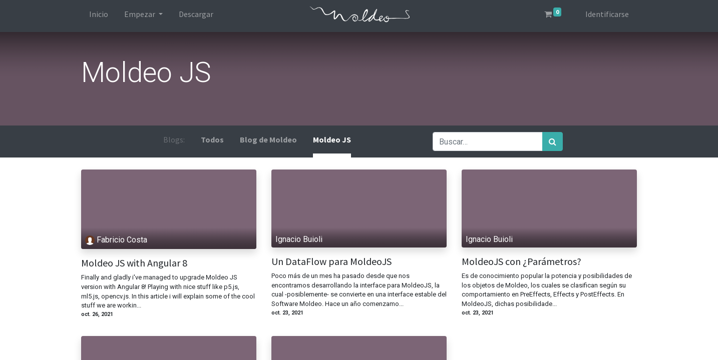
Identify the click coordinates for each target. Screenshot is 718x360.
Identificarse (607, 14)
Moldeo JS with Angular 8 (134, 263)
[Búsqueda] (552, 141)
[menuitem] (98, 16)
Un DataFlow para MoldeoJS (331, 262)
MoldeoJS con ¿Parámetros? (521, 262)
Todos (212, 139)
